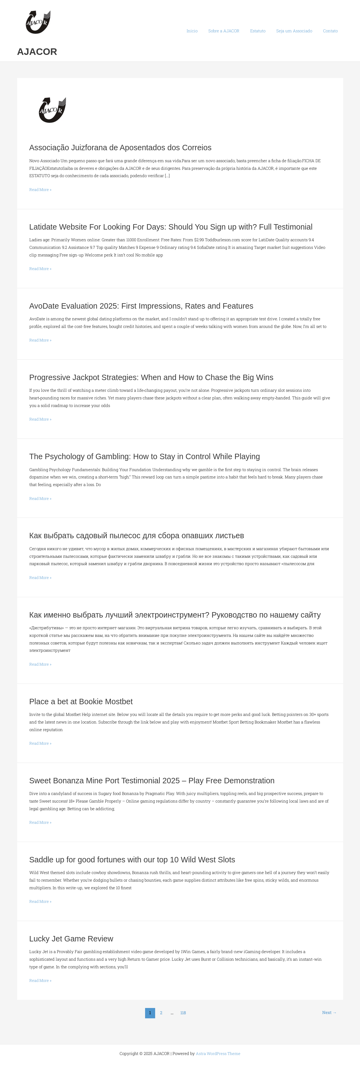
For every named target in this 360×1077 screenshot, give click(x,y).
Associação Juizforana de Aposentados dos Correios (124, 147)
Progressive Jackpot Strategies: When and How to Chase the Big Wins (157, 376)
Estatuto (264, 30)
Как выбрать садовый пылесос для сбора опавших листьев (141, 535)
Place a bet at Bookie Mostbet (83, 711)
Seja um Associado (298, 30)
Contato (331, 30)
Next (329, 1022)
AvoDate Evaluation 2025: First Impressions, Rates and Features (146, 305)
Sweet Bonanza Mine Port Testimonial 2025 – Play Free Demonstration (157, 790)
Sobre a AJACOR (233, 30)
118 (183, 1022)
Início (204, 30)
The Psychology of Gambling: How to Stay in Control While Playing (150, 456)
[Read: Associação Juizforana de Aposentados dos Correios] (53, 112)
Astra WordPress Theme (218, 1053)
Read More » (41, 189)
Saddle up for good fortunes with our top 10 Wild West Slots (137, 869)
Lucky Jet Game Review (73, 948)
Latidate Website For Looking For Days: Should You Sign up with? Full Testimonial (177, 226)
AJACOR (37, 51)
